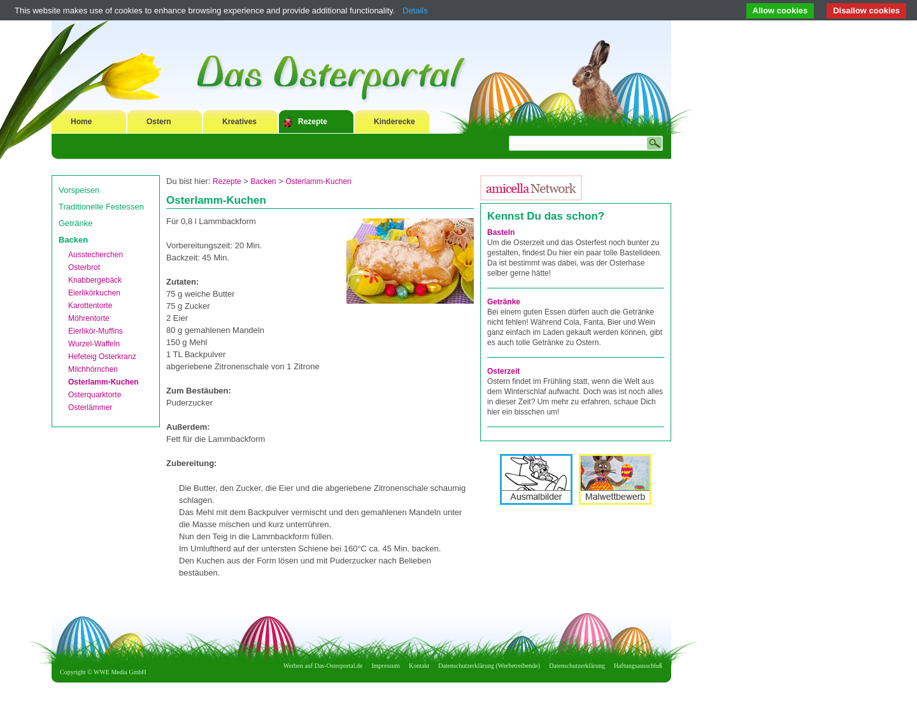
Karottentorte (90, 305)
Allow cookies (780, 10)
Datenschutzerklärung (577, 665)
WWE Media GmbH (120, 672)
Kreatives (239, 121)
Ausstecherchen (95, 254)
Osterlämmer (90, 407)
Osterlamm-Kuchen (103, 382)
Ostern (158, 121)
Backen (73, 239)
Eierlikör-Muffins (95, 331)
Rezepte (312, 121)
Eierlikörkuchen (94, 292)
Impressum (386, 665)
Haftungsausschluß (638, 665)
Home (81, 121)
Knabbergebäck (95, 280)
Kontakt (419, 665)
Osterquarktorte (94, 394)
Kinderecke (394, 121)
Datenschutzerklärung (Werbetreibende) (489, 665)
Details (415, 10)
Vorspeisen (79, 190)
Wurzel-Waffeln (94, 343)
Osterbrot (84, 267)
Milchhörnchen (93, 369)
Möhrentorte (89, 318)
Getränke (75, 223)
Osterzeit (503, 371)
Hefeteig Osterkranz (102, 356)
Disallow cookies (866, 10)
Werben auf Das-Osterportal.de (322, 665)
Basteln (501, 232)
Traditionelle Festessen (101, 206)
